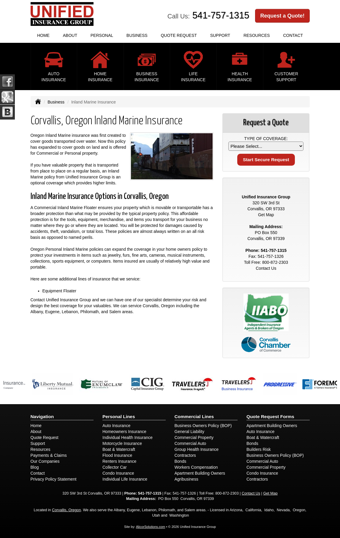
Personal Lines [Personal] (118, 416)
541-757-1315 (220, 15)
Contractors (185, 455)
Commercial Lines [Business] (194, 416)
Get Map (266, 214)
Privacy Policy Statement (54, 479)
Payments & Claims (49, 455)
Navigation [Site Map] (42, 416)
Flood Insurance (117, 455)
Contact (293, 35)
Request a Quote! (282, 16)
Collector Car (114, 467)
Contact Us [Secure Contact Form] (266, 268)
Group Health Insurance (197, 449)
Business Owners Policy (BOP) (203, 425)
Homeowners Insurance (124, 431)
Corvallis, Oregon (66, 510)
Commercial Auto (190, 443)
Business (56, 102)
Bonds (180, 461)
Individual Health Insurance (127, 437)
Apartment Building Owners (200, 473)
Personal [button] (102, 35)
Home (43, 35)
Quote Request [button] (179, 35)
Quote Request (44, 437)
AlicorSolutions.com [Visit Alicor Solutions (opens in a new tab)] (150, 526)
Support (38, 443)
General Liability (189, 431)
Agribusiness (186, 479)
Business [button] (137, 35)
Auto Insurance (116, 425)
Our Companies (45, 461)
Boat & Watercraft (118, 449)
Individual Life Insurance (124, 479)
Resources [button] (256, 35)
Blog (35, 467)
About (70, 35)
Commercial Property (194, 437)
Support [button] (220, 35)
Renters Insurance (119, 461)
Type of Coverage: (266, 138)
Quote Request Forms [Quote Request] (270, 416)
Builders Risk (258, 449)
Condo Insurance (118, 473)
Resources (40, 449)
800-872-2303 (275, 262)
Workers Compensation (196, 467)
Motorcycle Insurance (122, 443)
